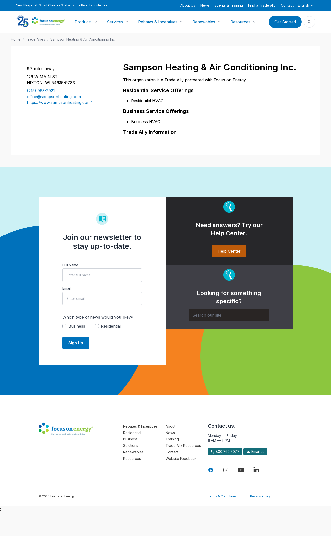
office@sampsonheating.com (54, 96)
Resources (240, 21)
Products (83, 21)
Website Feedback (181, 458)
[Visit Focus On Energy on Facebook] (211, 470)
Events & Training (229, 5)
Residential (132, 433)
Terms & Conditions (222, 496)
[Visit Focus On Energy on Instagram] (226, 470)
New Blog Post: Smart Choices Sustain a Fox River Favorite (61, 5)
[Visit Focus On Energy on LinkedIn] (256, 470)
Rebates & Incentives (157, 21)
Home (16, 39)
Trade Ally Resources (183, 445)
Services (115, 21)
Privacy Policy (260, 496)
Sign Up (75, 342)
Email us (255, 451)
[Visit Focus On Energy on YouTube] (241, 470)
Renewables (203, 21)
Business (130, 439)
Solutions (130, 445)
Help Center (229, 251)
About (170, 426)
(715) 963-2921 (41, 90)
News (205, 5)
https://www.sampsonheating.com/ (59, 102)
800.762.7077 (225, 451)
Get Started (285, 21)
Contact (287, 5)
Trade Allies (35, 39)
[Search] (229, 315)
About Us (187, 5)
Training (172, 439)
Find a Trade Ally (262, 5)
